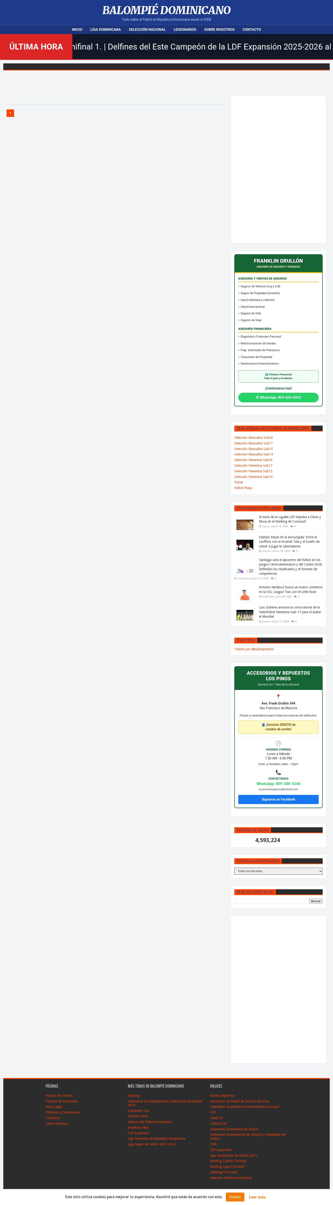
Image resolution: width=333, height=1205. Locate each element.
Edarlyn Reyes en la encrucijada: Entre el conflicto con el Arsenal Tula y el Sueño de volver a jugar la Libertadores (289, 541)
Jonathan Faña (138, 1127)
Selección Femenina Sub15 (253, 471)
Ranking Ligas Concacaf (227, 1166)
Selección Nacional (147, 29)
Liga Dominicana (105, 29)
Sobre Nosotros (219, 29)
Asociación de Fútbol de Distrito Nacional (239, 1101)
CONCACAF (218, 1123)
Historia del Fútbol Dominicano (150, 1122)
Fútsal (238, 482)
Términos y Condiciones (63, 1112)
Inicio (77, 29)
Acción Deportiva (222, 1095)
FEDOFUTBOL (138, 1116)
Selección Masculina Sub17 (253, 443)
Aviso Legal (54, 1107)
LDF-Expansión (138, 1133)
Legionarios (185, 29)
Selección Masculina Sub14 (253, 454)
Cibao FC (216, 1118)
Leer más (257, 1197)
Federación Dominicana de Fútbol (234, 1129)
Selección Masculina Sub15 (253, 449)
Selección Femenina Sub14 (253, 477)
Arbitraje (134, 1095)
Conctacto (53, 1118)
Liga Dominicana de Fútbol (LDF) (233, 1155)
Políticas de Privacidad (62, 1101)
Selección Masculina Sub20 (253, 437)
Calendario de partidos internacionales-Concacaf (244, 1107)
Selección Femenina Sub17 (253, 465)
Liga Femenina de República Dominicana (156, 1138)
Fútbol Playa (243, 488)
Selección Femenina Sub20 (253, 460)
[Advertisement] (266, 169)
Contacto (252, 29)
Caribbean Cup (138, 1111)
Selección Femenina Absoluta (230, 1178)
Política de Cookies (59, 1095)
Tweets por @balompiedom (254, 649)
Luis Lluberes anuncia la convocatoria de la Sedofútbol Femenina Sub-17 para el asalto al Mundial (290, 611)
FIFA (213, 1144)
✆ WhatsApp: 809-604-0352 (278, 397)
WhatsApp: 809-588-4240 (279, 784)
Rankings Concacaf (223, 1172)
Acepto (235, 1197)
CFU (213, 1112)
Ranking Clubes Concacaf (228, 1161)
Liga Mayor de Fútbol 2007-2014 (152, 1144)
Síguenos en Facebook (278, 799)
